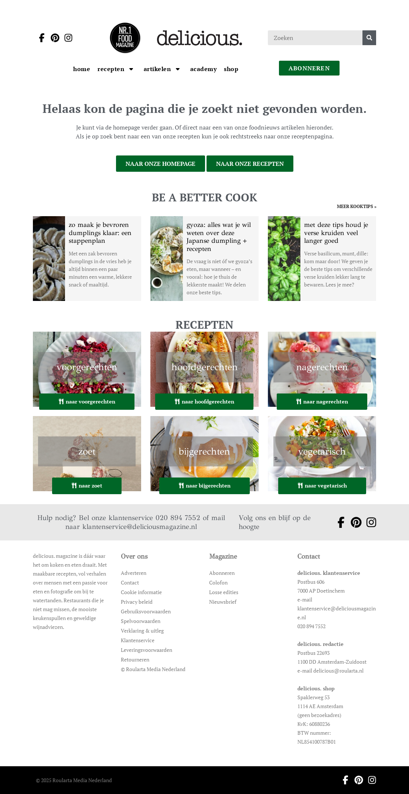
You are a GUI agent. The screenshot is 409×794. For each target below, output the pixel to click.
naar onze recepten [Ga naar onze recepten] (250, 164)
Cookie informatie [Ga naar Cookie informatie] (141, 592)
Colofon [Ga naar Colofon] (218, 582)
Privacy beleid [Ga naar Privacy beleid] (137, 601)
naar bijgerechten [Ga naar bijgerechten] (204, 485)
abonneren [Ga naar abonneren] (309, 68)
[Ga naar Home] (81, 69)
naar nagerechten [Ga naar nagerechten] (322, 401)
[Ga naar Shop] (231, 69)
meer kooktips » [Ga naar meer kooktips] (356, 206)
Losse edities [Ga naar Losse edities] (223, 592)
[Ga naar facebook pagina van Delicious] (39, 37)
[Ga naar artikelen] (158, 69)
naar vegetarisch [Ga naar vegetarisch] (322, 485)
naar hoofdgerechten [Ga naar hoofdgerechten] (204, 401)
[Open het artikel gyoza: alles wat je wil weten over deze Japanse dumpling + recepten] (204, 258)
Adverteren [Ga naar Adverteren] (133, 572)
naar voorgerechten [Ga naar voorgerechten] (86, 401)
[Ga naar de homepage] (125, 37)
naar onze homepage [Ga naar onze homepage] (160, 164)
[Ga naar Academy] (203, 69)
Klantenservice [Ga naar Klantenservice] (137, 640)
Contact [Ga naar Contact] (130, 582)
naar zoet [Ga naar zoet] (86, 485)
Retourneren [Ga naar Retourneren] (135, 659)
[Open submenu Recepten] (131, 69)
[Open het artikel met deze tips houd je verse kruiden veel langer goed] (322, 258)
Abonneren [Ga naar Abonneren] (222, 572)
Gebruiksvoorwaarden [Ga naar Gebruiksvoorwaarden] (146, 611)
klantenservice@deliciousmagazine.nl (139, 526)
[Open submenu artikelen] (178, 69)
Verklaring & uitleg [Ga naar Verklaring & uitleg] (142, 630)
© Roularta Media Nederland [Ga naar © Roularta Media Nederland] (153, 669)
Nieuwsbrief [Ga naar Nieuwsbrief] (222, 601)
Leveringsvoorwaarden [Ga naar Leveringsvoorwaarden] (146, 649)
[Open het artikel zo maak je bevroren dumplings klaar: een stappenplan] (87, 258)
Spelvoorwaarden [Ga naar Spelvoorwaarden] (140, 620)
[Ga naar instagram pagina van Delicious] (66, 37)
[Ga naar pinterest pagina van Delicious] (52, 37)
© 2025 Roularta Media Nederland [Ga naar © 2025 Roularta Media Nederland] (74, 780)
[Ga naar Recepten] (112, 69)
